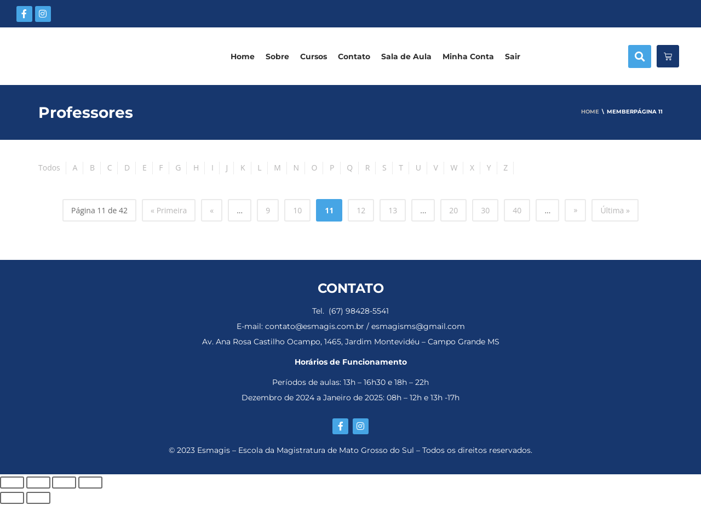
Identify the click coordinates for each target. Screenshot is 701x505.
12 (361, 210)
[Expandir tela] (38, 482)
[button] (639, 56)
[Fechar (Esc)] (90, 482)
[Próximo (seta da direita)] (38, 498)
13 (392, 210)
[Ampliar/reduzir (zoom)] (12, 482)
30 (485, 210)
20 (453, 210)
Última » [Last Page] (615, 210)
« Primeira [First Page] (169, 210)
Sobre (277, 56)
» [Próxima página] (575, 210)
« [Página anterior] (212, 210)
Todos (49, 167)
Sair (512, 56)
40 (517, 210)
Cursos (313, 56)
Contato (354, 56)
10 (297, 210)
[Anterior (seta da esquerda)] (12, 498)
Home (243, 56)
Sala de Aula (406, 56)
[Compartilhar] (64, 482)
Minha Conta (468, 56)
